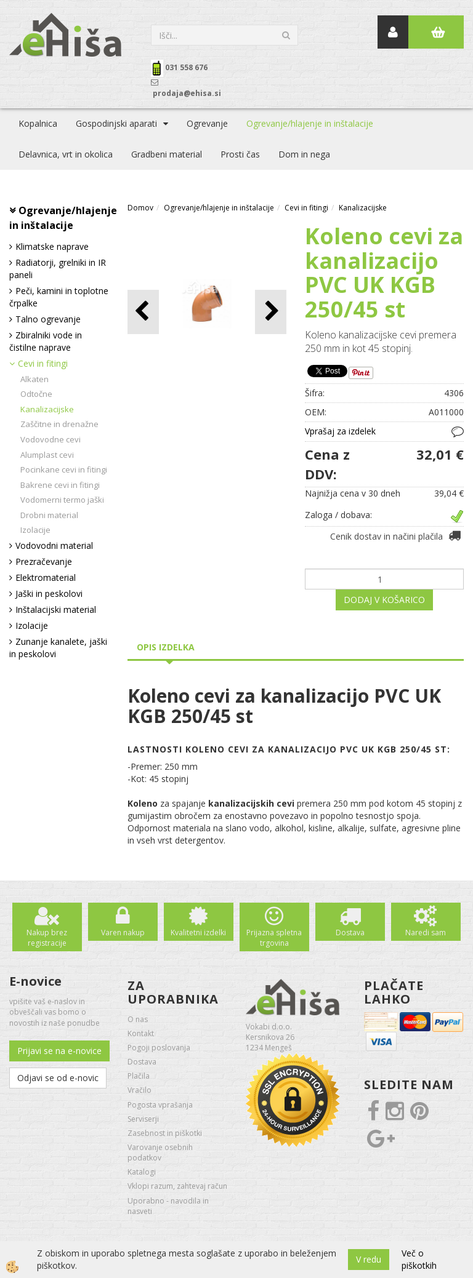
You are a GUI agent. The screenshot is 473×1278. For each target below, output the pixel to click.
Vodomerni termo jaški (62, 499)
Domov (140, 207)
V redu (368, 1259)
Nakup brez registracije (46, 937)
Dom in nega (304, 154)
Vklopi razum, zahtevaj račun (177, 1186)
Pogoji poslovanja (158, 1047)
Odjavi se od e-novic (58, 1078)
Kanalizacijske (47, 409)
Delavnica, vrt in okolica (65, 154)
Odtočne (36, 393)
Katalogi (141, 1172)
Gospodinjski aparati (116, 123)
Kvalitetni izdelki (198, 932)
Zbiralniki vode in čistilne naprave (45, 341)
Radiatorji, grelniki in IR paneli (57, 269)
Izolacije (35, 529)
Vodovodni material (54, 545)
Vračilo (139, 1090)
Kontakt (140, 1033)
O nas (137, 1019)
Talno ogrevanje (48, 319)
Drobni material (49, 515)
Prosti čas (240, 154)
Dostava (350, 932)
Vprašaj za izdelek (340, 431)
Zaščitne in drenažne (59, 423)
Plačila (138, 1076)
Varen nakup (123, 932)
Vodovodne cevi (50, 439)
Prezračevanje (43, 561)
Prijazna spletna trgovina (274, 937)
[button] (270, 311)
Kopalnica (37, 123)
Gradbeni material (166, 154)
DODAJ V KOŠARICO (384, 599)
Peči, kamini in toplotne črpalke (58, 297)
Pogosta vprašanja (160, 1105)
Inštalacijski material (55, 609)
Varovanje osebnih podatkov (160, 1152)
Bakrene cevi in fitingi (60, 484)
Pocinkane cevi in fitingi (63, 469)
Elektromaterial (45, 577)
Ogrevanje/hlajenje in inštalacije (309, 123)
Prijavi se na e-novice (59, 1050)
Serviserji (143, 1119)
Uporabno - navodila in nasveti (168, 1206)
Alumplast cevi (47, 454)
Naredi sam (425, 932)
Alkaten (34, 379)
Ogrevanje (207, 123)
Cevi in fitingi (43, 363)
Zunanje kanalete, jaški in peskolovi (58, 648)
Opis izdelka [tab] (166, 647)
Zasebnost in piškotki (164, 1133)
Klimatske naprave (52, 246)
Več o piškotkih (419, 1259)
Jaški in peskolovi (49, 593)
